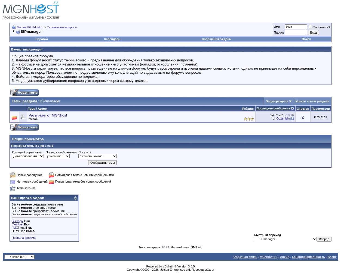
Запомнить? (319, 27)
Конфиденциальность (308, 256)
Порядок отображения (61, 152)
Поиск (306, 39)
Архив (284, 256)
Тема (31, 108)
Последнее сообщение (273, 108)
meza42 (34, 119)
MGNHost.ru (268, 256)
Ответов (303, 108)
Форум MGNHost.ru (30, 27)
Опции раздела (277, 101)
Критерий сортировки (27, 152)
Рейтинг (248, 108)
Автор (42, 108)
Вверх (332, 256)
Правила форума (24, 237)
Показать (84, 152)
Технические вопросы (62, 27)
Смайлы (17, 224)
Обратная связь (245, 256)
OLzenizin (283, 118)
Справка (41, 39)
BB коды (17, 221)
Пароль (279, 32)
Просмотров (321, 108)
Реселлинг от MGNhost (48, 115)
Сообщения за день (216, 39)
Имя (276, 26)
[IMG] (15, 227)
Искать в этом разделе (312, 101)
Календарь (112, 39)
